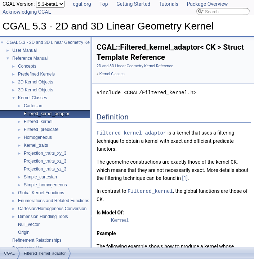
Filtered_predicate (41, 129)
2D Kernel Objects (35, 82)
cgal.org (82, 4)
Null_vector (29, 224)
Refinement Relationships (37, 240)
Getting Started (133, 4)
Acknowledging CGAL (27, 12)
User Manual (24, 50)
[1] (185, 177)
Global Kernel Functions (41, 192)
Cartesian (33, 105)
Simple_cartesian (40, 177)
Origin (24, 232)
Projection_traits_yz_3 (45, 169)
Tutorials (168, 4)
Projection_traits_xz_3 (45, 161)
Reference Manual (30, 58)
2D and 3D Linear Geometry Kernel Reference (135, 66)
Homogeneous (38, 137)
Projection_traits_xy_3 (45, 153)
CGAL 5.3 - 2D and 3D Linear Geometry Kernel (51, 42)
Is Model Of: (110, 211)
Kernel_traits (36, 145)
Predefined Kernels (36, 74)
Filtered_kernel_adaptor (47, 113)
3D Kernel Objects (35, 89)
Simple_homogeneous (45, 184)
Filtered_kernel (38, 121)
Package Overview (207, 4)
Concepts (27, 66)
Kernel (120, 218)
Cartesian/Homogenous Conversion (52, 208)
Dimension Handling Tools (43, 216)
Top (103, 4)
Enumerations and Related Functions (53, 200)
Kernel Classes (32, 97)
